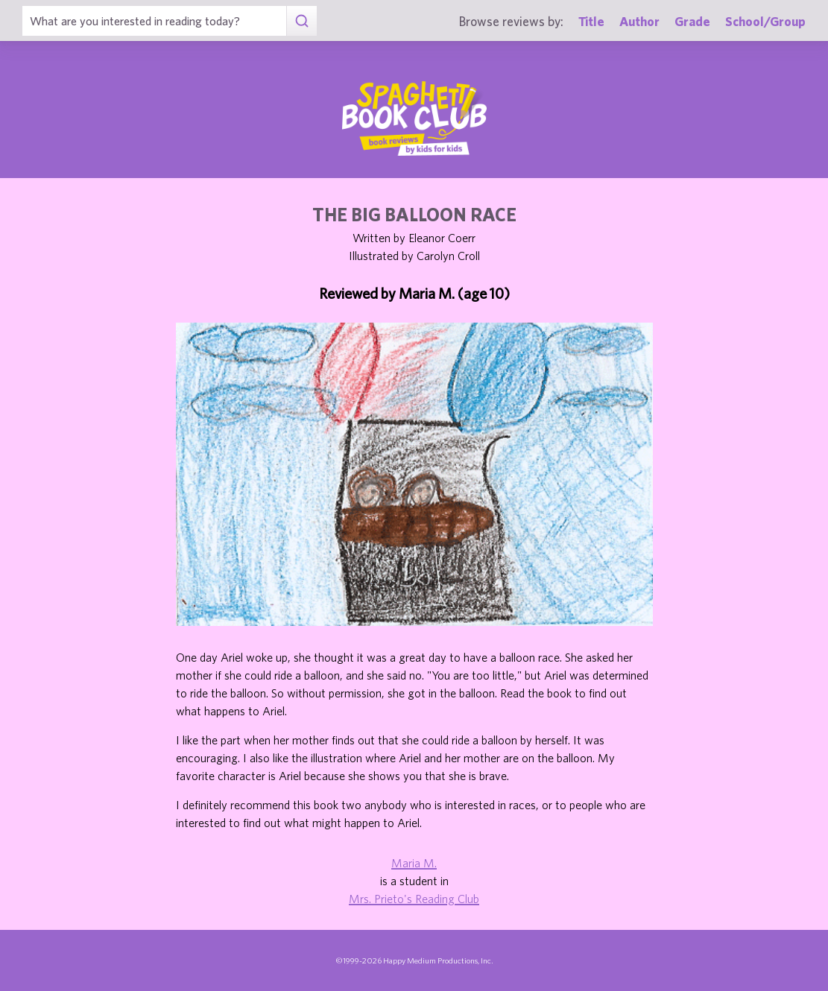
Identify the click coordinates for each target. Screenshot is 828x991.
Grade (692, 21)
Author (639, 21)
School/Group (765, 21)
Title (591, 21)
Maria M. (414, 863)
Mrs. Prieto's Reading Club (414, 898)
